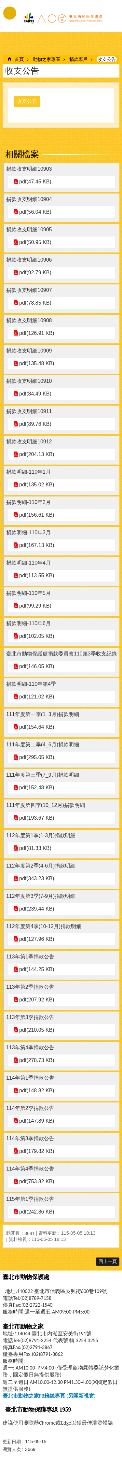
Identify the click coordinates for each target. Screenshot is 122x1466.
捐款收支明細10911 (29, 411)
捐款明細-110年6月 (28, 623)
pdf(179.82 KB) (36, 1151)
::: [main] (5, 52)
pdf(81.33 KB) (35, 848)
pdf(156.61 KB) (36, 515)
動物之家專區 (46, 59)
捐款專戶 (78, 59)
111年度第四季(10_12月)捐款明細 (45, 805)
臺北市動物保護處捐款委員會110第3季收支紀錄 (61, 653)
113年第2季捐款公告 (30, 987)
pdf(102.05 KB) (36, 636)
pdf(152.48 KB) (36, 787)
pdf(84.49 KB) (35, 393)
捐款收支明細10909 (29, 350)
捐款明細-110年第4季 (31, 684)
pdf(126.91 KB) (36, 333)
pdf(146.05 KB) (36, 666)
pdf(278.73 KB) (36, 1060)
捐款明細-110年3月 (28, 532)
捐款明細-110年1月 (28, 472)
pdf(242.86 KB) (36, 1211)
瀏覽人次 (12, 1449)
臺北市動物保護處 (62, 19)
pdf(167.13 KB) (36, 545)
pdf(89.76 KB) (35, 424)
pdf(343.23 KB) (36, 878)
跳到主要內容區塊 (3, 3)
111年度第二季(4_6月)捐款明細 (42, 744)
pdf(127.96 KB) (36, 939)
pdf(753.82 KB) (36, 1181)
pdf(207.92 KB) (36, 999)
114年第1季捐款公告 (30, 1078)
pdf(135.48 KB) (36, 363)
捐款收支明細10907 (29, 290)
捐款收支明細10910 (29, 381)
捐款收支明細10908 (29, 320)
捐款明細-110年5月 (28, 593)
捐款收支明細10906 (29, 260)
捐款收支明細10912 (29, 441)
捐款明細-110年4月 (28, 563)
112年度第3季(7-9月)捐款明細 (40, 896)
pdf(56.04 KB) (35, 212)
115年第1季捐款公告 (30, 1199)
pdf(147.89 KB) (36, 1121)
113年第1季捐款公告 (30, 956)
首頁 (19, 59)
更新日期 (12, 1441)
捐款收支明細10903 (29, 169)
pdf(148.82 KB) (36, 1090)
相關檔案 (22, 154)
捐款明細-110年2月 (28, 502)
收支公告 (107, 59)
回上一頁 (108, 1261)
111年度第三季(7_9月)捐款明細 (42, 775)
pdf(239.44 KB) (36, 909)
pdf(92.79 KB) (35, 272)
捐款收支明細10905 (29, 229)
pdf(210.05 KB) (36, 1030)
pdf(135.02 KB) (36, 484)
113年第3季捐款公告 (30, 1017)
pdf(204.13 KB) (36, 454)
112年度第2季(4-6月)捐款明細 (40, 866)
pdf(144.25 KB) (36, 969)
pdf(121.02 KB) (36, 696)
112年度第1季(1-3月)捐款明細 (40, 835)
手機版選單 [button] (9, 13)
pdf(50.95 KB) (35, 242)
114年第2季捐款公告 (30, 1108)
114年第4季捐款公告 (30, 1168)
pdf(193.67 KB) (36, 818)
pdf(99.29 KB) (35, 606)
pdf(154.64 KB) (36, 727)
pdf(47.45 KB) (35, 181)
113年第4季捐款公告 (30, 1047)
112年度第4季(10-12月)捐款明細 (43, 926)
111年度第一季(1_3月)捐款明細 (42, 714)
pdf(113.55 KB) (36, 575)
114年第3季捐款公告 (30, 1138)
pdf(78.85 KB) (35, 303)
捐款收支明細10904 (29, 199)
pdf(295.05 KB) (36, 757)
